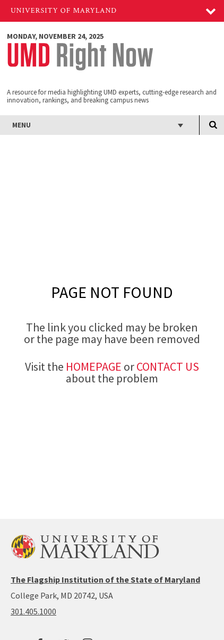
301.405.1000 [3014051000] (33, 611)
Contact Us (167, 366)
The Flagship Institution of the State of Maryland (105, 579)
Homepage (94, 366)
